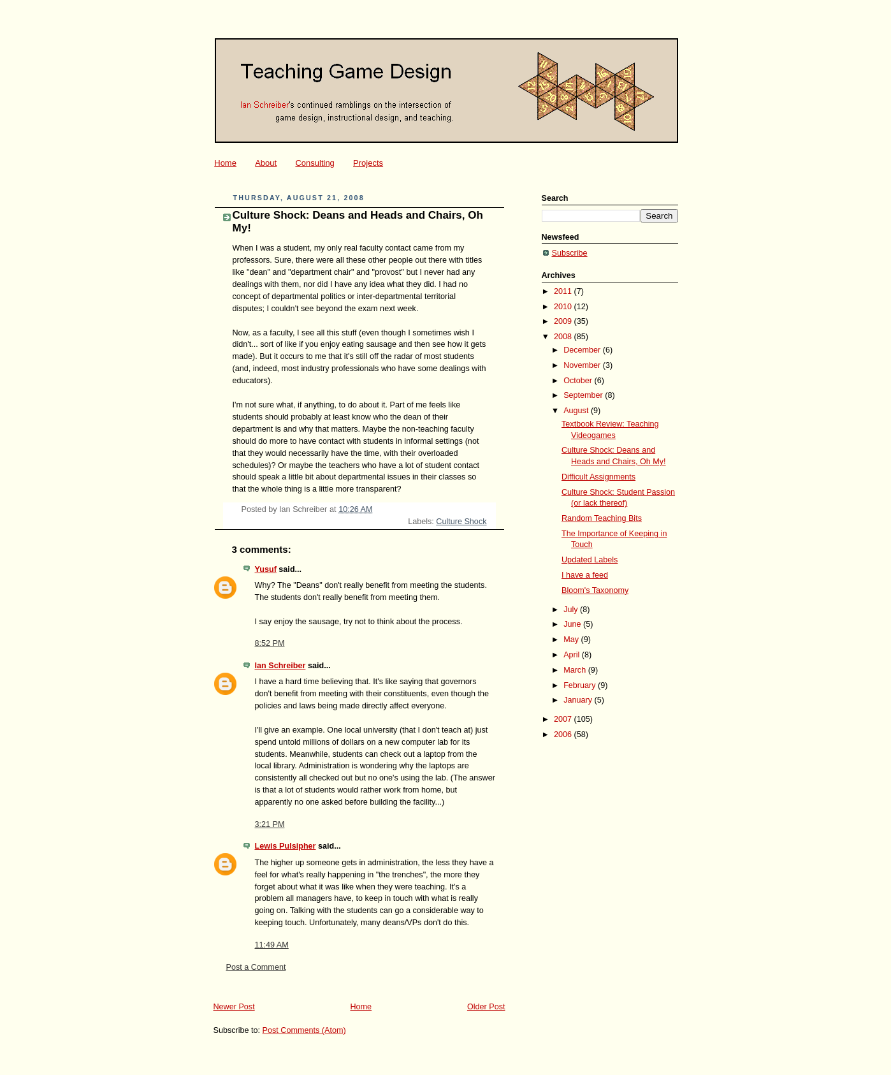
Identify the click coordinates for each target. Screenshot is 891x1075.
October (578, 380)
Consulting (314, 163)
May (572, 639)
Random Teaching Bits (601, 518)
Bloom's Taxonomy (594, 590)
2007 (564, 719)
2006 (564, 734)
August (577, 410)
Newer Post (234, 1006)
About (266, 163)
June (573, 624)
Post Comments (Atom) (304, 1030)
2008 (564, 336)
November (583, 365)
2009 (564, 321)
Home (225, 163)
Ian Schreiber (280, 665)
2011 (564, 291)
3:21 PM (270, 824)
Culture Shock (461, 521)
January (578, 700)
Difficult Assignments (598, 476)
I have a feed (584, 575)
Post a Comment (256, 967)
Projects (368, 163)
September (584, 395)
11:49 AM (272, 944)
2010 (564, 306)
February (580, 685)
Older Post (486, 1006)
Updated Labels (589, 559)
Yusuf (266, 569)
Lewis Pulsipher (285, 846)
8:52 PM (270, 643)
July (571, 609)
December (583, 350)
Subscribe (570, 253)
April (572, 654)
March (575, 670)
